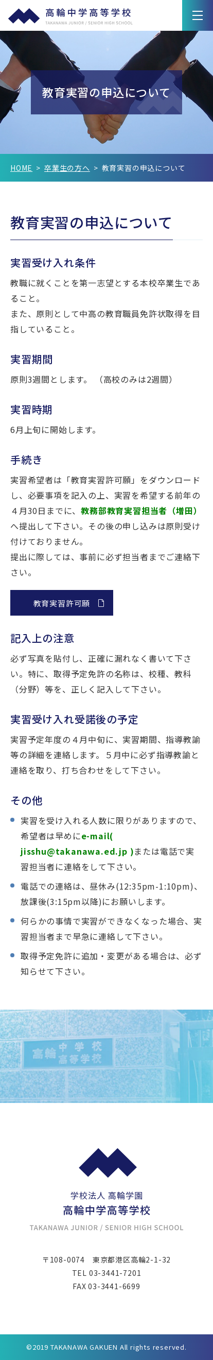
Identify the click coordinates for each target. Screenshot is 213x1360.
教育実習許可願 (62, 603)
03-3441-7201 (115, 1273)
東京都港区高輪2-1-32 (132, 1259)
